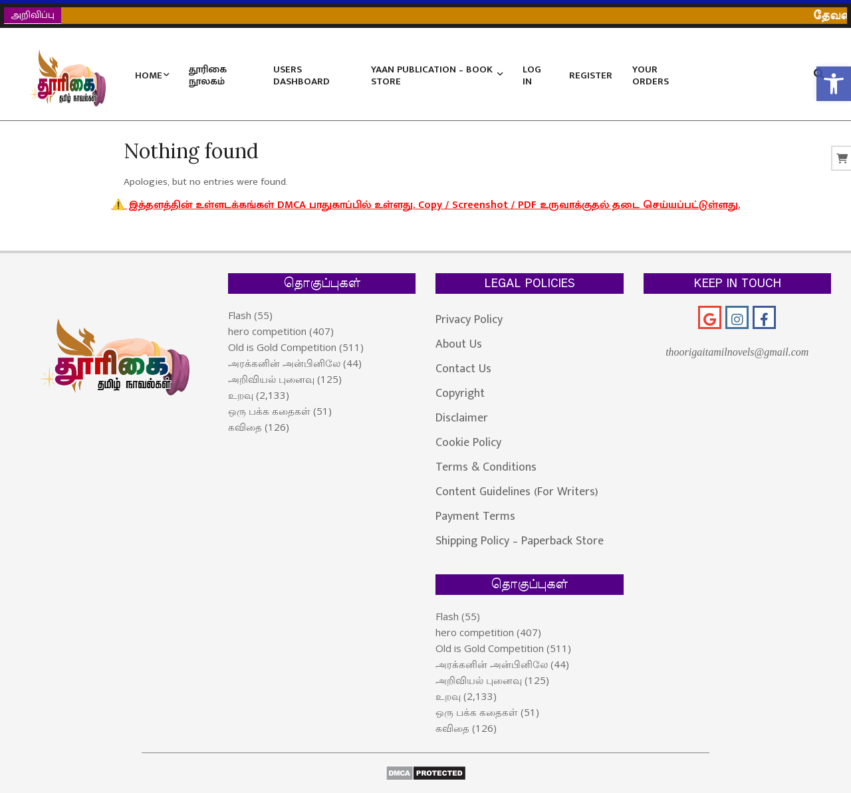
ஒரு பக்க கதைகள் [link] (269, 410)
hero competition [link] (267, 331)
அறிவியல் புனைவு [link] (271, 379)
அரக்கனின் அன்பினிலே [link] (284, 363)
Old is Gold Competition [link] (282, 347)
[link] (833, 83)
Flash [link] (239, 315)
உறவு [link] (240, 394)
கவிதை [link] (245, 426)
